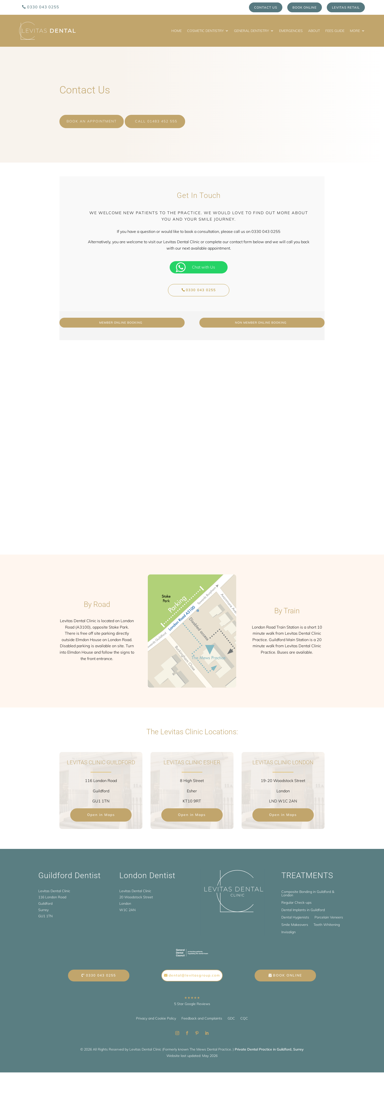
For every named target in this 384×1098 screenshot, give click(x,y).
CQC (244, 1015)
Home (176, 31)
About (314, 31)
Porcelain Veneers (329, 914)
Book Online (304, 7)
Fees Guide (334, 31)
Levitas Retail (346, 7)
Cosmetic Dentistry (205, 31)
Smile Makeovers (294, 921)
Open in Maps (101, 811)
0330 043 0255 (43, 6)
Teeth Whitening (327, 921)
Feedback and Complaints (201, 1015)
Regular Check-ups (296, 899)
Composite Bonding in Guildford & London (307, 889)
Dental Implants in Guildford (303, 906)
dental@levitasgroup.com (194, 971)
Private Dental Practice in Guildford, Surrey (269, 1045)
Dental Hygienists (295, 914)
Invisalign (288, 928)
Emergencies (291, 31)
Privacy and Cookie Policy (156, 1015)
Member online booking (120, 318)
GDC (231, 1015)
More (355, 31)
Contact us (265, 7)
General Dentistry (251, 31)
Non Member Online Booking (261, 318)
